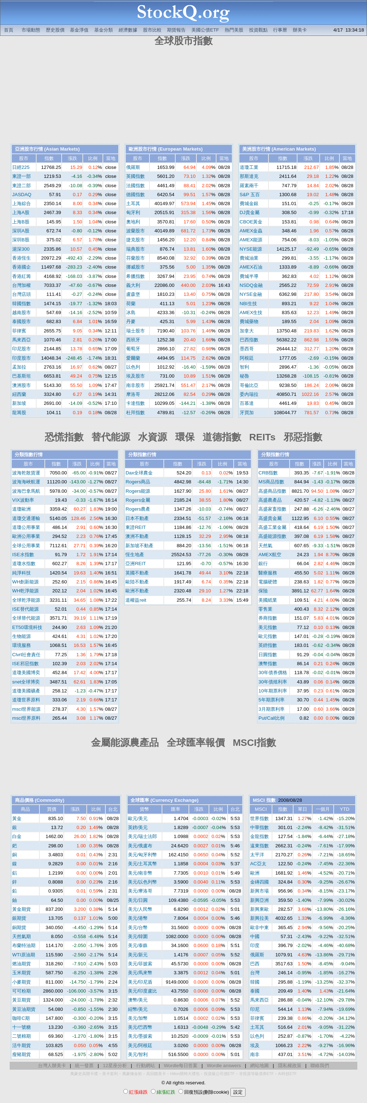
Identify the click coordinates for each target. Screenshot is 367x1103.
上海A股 (20, 212)
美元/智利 (138, 1054)
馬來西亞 (21, 339)
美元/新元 (138, 954)
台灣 (254, 972)
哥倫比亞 (249, 385)
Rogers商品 (137, 481)
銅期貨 (19, 927)
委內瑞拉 (249, 394)
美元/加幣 (138, 1018)
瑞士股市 (135, 330)
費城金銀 (249, 203)
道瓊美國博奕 (26, 672)
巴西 (254, 963)
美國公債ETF (205, 30)
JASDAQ (21, 194)
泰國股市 (21, 321)
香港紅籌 (21, 276)
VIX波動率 (23, 500)
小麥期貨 (21, 982)
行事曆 (280, 30)
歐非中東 (259, 927)
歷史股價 (55, 30)
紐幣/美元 (138, 1009)
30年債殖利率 (272, 682)
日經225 (20, 167)
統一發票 (84, 1065)
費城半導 (249, 276)
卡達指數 (135, 403)
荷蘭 (130, 303)
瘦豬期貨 (21, 1054)
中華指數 (259, 827)
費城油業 (249, 258)
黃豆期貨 (21, 1000)
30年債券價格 (272, 672)
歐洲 (254, 873)
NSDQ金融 (251, 285)
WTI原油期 (23, 954)
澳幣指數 (267, 663)
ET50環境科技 (27, 627)
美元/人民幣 (140, 909)
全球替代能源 (26, 618)
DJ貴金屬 (249, 212)
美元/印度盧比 (142, 991)
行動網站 (145, 1065)
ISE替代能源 (25, 609)
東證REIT (135, 527)
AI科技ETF (287, 1073)
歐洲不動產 (137, 590)
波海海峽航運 (26, 481)
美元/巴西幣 (140, 1027)
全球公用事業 (26, 545)
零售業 (265, 609)
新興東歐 (259, 909)
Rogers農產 (137, 509)
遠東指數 (259, 845)
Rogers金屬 (137, 500)
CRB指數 (268, 472)
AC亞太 (258, 863)
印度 (254, 945)
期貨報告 (176, 30)
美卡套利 (110, 1073)
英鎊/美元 (138, 827)
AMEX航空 (269, 554)
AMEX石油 (251, 267)
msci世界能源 (26, 709)
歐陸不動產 (137, 581)
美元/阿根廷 (140, 1045)
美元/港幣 (138, 918)
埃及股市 (135, 376)
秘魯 (244, 376)
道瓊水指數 (23, 563)
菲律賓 (19, 330)
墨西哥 (247, 348)
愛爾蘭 (133, 358)
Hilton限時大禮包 (185, 1073)
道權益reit (135, 600)
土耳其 (133, 203)
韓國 (254, 982)
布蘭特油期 (23, 945)
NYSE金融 (251, 294)
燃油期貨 (21, 963)
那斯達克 (249, 176)
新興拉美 (259, 918)
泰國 (254, 991)
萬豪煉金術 (132, 1073)
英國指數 (135, 176)
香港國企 (21, 267)
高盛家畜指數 (272, 509)
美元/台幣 (138, 927)
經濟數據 (128, 30)
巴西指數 (249, 339)
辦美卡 (300, 30)
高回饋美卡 (156, 1073)
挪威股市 (135, 267)
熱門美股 (234, 30)
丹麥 (130, 321)
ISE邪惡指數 (25, 663)
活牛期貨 (21, 1045)
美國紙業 (267, 600)
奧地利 (133, 221)
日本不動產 (137, 518)
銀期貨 (19, 918)
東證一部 (21, 176)
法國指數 (135, 185)
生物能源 (21, 636)
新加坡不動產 (139, 545)
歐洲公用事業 (26, 536)
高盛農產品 (270, 500)
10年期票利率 (272, 690)
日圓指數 (267, 654)
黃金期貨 (21, 909)
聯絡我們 (319, 1065)
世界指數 (259, 818)
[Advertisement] (183, 96)
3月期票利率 (271, 709)
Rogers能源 (137, 491)
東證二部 (21, 185)
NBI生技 (248, 303)
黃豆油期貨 (23, 1009)
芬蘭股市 (135, 258)
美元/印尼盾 (140, 982)
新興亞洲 (259, 900)
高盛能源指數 (272, 536)
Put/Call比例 (271, 718)
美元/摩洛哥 (140, 891)
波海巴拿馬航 (26, 491)
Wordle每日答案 (180, 1065)
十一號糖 (21, 1027)
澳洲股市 (21, 385)
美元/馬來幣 (140, 972)
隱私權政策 (289, 1065)
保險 (263, 590)
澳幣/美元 (138, 1000)
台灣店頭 (21, 294)
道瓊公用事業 (26, 527)
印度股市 (21, 358)
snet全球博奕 (26, 682)
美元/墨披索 (140, 1036)
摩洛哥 (133, 394)
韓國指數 (21, 303)
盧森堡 (133, 294)
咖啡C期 (21, 1018)
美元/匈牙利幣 (142, 854)
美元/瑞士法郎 (142, 836)
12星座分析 (115, 1065)
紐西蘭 (19, 394)
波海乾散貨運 (26, 472)
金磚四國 (259, 882)
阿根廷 (247, 358)
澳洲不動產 (137, 536)
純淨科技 (21, 573)
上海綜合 (21, 203)
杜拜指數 (135, 412)
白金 (17, 836)
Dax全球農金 (139, 472)
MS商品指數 (271, 481)
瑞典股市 (135, 249)
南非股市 (135, 385)
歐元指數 (267, 636)
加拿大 (247, 330)
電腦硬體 (267, 581)
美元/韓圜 (138, 936)
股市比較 (152, 30)
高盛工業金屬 (272, 527)
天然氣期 (21, 936)
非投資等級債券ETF (256, 1073)
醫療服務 (267, 573)
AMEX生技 (251, 312)
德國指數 (135, 194)
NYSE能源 (251, 249)
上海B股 (20, 221)
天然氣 (265, 545)
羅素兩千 (249, 185)
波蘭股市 (135, 230)
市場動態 (31, 30)
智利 (244, 367)
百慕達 (247, 403)
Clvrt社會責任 (26, 654)
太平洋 (257, 854)
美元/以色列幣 (142, 882)
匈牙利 (133, 212)
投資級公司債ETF (219, 1073)
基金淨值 (79, 30)
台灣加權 (21, 285)
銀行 (263, 563)
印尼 (254, 1009)
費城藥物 (249, 321)
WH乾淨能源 (25, 590)
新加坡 (19, 403)
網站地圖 (259, 1065)
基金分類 (103, 30)
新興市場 (259, 891)
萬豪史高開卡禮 (84, 1073)
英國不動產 (137, 573)
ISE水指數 (23, 554)
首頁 (8, 30)
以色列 (133, 367)
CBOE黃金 (251, 221)
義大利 (133, 285)
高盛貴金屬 (270, 518)
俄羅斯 (133, 167)
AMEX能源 (251, 239)
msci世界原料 (26, 718)
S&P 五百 (250, 194)
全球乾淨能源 (26, 600)
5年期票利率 (271, 699)
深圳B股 (20, 239)
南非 (254, 1054)
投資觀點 (258, 30)
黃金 (17, 818)
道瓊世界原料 (26, 699)
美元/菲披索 (140, 963)
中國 (254, 936)
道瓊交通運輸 (26, 518)
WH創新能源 (25, 581)
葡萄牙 (133, 348)
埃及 (254, 1045)
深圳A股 (20, 230)
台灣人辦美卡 (52, 1065)
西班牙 (133, 339)
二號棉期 (21, 1036)
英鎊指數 (267, 645)
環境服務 (21, 645)
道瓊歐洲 (21, 509)
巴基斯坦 (21, 376)
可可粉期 (21, 991)
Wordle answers (224, 1065)
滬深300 (20, 249)
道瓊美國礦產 (26, 690)
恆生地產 (134, 554)
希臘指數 (135, 276)
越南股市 (21, 312)
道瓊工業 (249, 167)
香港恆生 (21, 258)
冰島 (130, 312)
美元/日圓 (138, 900)
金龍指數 (259, 836)
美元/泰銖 (138, 945)
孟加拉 (19, 367)
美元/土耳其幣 (142, 863)
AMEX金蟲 (251, 230)
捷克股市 (135, 239)
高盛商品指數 (272, 491)
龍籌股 (19, 412)
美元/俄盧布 (140, 845)
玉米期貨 (21, 972)
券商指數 (267, 618)
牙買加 (247, 412)
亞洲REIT (135, 563)
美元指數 (267, 627)
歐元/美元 (138, 818)
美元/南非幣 (140, 873)
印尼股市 (21, 348)
